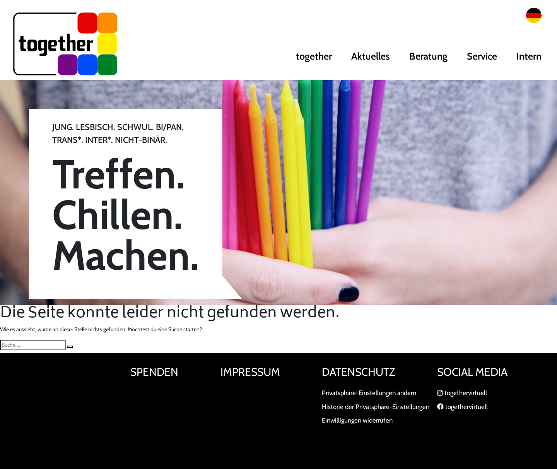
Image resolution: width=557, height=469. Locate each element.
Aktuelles (370, 56)
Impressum (250, 371)
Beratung (428, 56)
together (314, 56)
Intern (529, 56)
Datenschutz (358, 371)
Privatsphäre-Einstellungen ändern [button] (369, 393)
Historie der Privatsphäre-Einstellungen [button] (375, 407)
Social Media (472, 371)
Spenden (154, 371)
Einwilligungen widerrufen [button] (357, 420)
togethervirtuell (462, 393)
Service (482, 56)
